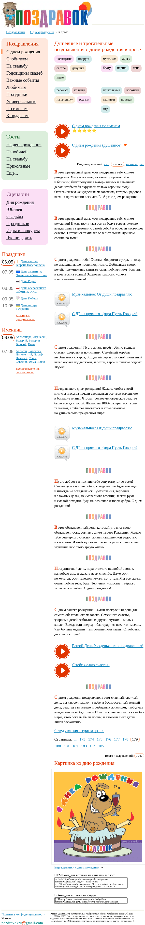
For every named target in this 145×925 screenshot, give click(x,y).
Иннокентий (24, 354)
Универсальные (21, 101)
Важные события (22, 80)
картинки (109, 99)
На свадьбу (17, 66)
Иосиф (38, 354)
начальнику (65, 99)
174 (91, 739)
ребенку (62, 90)
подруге (83, 59)
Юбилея (14, 209)
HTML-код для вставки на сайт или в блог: (84, 875)
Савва (33, 358)
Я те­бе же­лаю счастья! (91, 665)
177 (117, 739)
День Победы (30, 298)
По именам (17, 108)
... (75, 739)
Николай (21, 358)
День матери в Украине (26, 307)
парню (122, 68)
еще (105, 109)
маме (60, 77)
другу (126, 58)
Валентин (35, 351)
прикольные (111, 90)
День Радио (28, 281)
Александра (23, 337)
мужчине (109, 58)
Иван (31, 344)
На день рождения (24, 144)
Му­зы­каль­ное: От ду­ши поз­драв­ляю (102, 294)
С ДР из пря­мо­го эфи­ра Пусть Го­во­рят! (104, 314)
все (142, 164)
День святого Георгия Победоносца (30, 263)
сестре (61, 68)
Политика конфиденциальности (23, 914)
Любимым (16, 87)
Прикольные (18, 166)
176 (108, 739)
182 (75, 746)
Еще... (12, 173)
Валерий (21, 340)
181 (67, 746)
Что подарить (19, 237)
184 (92, 746)
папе (136, 68)
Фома (32, 362)
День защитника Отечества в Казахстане (31, 273)
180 (58, 746)
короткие (132, 90)
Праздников (17, 223)
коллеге (79, 90)
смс (106, 164)
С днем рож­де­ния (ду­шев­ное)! (97, 145)
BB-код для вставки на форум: (75, 895)
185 (101, 746)
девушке (78, 68)
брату (107, 68)
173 (82, 739)
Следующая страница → (79, 730)
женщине (64, 59)
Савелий (21, 362)
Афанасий (39, 337)
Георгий (21, 344)
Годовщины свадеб (24, 73)
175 (99, 739)
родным (84, 99)
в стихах (132, 164)
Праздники (16, 94)
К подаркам (17, 115)
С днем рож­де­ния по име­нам (96, 126)
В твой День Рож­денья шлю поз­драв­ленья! (107, 646)
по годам (126, 99)
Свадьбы (14, 216)
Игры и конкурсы (23, 230)
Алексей (21, 351)
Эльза (41, 362)
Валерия (34, 340)
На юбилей (17, 151)
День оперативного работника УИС (31, 289)
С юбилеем (17, 59)
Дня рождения (20, 202)
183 (84, 746)
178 (125, 739)
